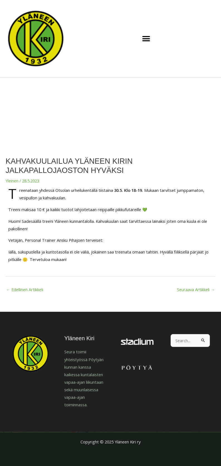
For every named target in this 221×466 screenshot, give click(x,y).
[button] (146, 39)
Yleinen (12, 180)
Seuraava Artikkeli (196, 289)
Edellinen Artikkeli (24, 289)
